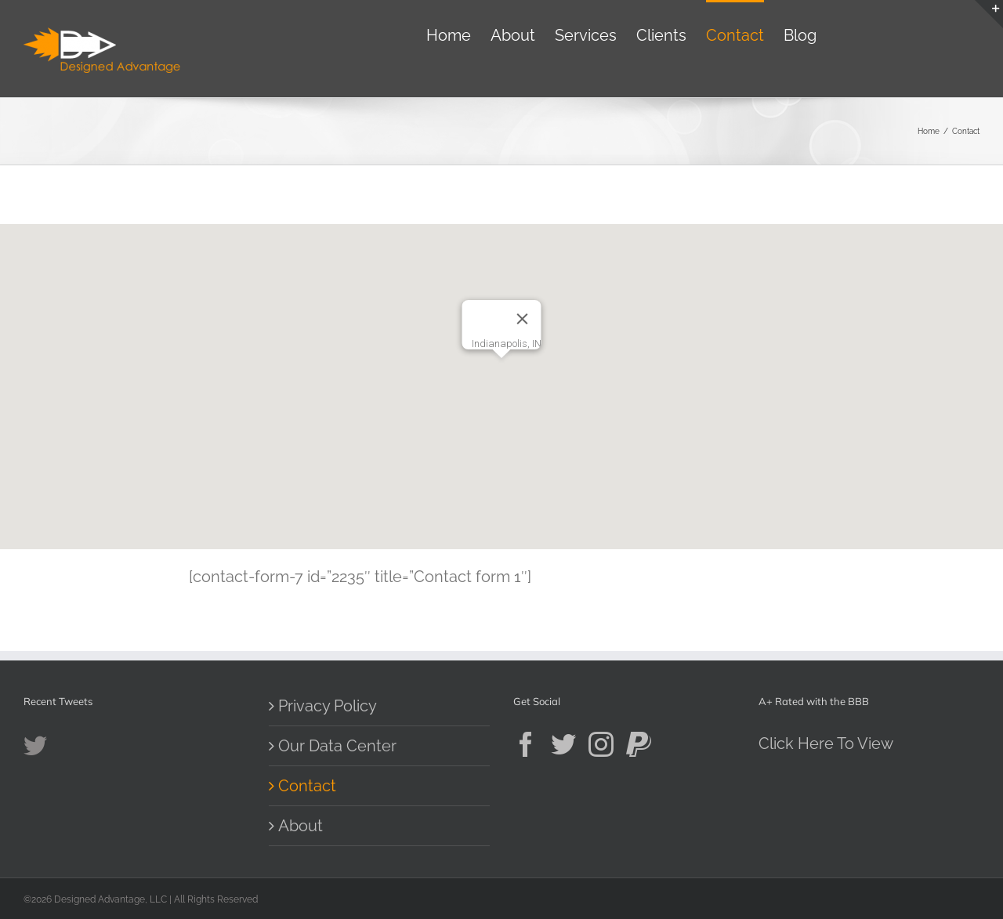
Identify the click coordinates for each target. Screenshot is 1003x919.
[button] (501, 372)
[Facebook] (525, 744)
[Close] (522, 319)
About (300, 825)
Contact (307, 785)
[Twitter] (563, 744)
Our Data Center (337, 745)
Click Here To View (826, 743)
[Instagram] (601, 744)
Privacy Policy (327, 705)
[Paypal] (638, 744)
